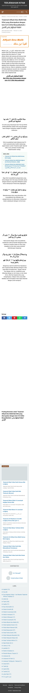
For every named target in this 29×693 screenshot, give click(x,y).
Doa (5, 592)
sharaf (6, 664)
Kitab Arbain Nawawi (10, 627)
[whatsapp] (19, 317)
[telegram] (24, 317)
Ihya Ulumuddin (8, 607)
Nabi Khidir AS (8, 643)
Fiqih (6, 601)
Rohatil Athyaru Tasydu (10, 653)
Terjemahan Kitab (14, 3)
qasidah (6, 648)
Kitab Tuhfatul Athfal (10, 640)
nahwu (6, 645)
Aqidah (6, 589)
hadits (6, 604)
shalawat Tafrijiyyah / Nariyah (12, 661)
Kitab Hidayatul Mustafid (11, 635)
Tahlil (5, 666)
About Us (11, 685)
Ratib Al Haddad (8, 651)
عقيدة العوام (7, 676)
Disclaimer (10, 687)
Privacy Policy (17, 687)
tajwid (6, 669)
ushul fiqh (7, 674)
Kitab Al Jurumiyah (9, 612)
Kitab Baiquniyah (9, 630)
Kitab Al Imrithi (8, 609)
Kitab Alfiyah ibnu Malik (11, 622)
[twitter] (9, 317)
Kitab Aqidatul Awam (10, 625)
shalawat (6, 656)
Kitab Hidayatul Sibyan (10, 638)
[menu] (3, 12)
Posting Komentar (6, 32)
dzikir (5, 599)
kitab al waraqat (9, 614)
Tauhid (6, 671)
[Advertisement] (14, 101)
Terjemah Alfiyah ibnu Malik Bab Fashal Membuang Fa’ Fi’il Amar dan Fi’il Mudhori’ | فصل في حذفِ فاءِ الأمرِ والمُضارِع (15, 166)
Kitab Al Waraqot (9, 617)
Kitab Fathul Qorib (9, 632)
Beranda (5, 685)
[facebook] (4, 317)
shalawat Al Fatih (9, 658)
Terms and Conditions (19, 685)
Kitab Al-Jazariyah (9, 619)
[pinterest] (14, 317)
